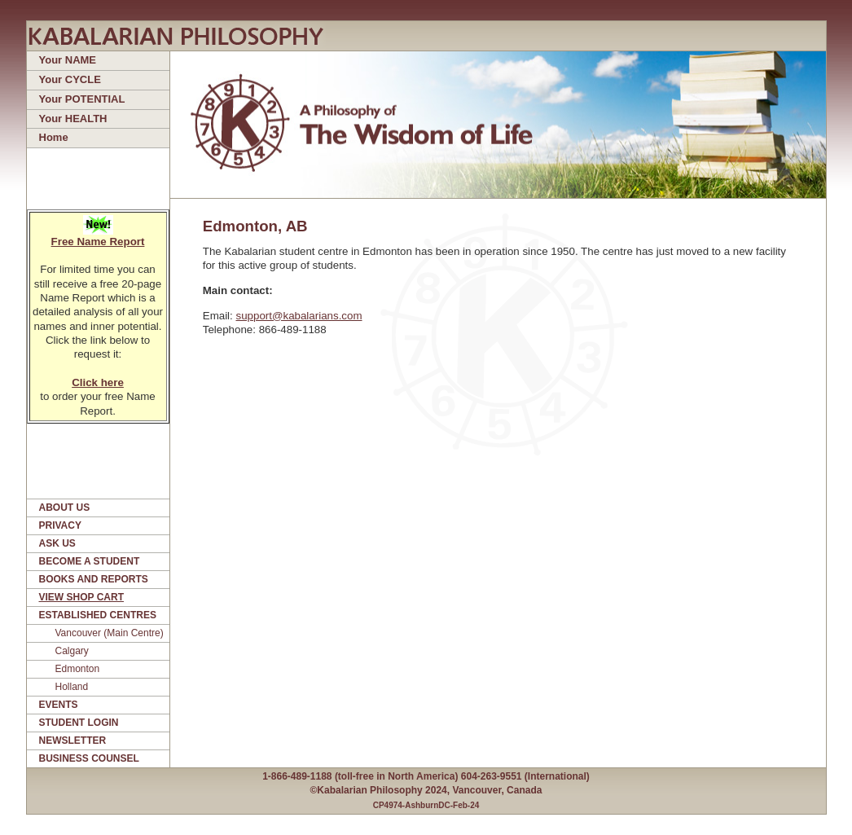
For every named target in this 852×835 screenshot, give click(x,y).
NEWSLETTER (73, 740)
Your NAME (68, 60)
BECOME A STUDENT (89, 561)
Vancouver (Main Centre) (109, 633)
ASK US (57, 543)
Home (53, 137)
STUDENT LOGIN (79, 722)
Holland (72, 686)
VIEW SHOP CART (81, 597)
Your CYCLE (70, 79)
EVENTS (58, 704)
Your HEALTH (73, 118)
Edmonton (77, 669)
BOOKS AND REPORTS (93, 579)
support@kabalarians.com (298, 316)
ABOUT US (64, 507)
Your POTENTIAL (82, 99)
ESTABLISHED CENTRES (97, 615)
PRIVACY (60, 525)
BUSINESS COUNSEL (89, 758)
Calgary (72, 651)
